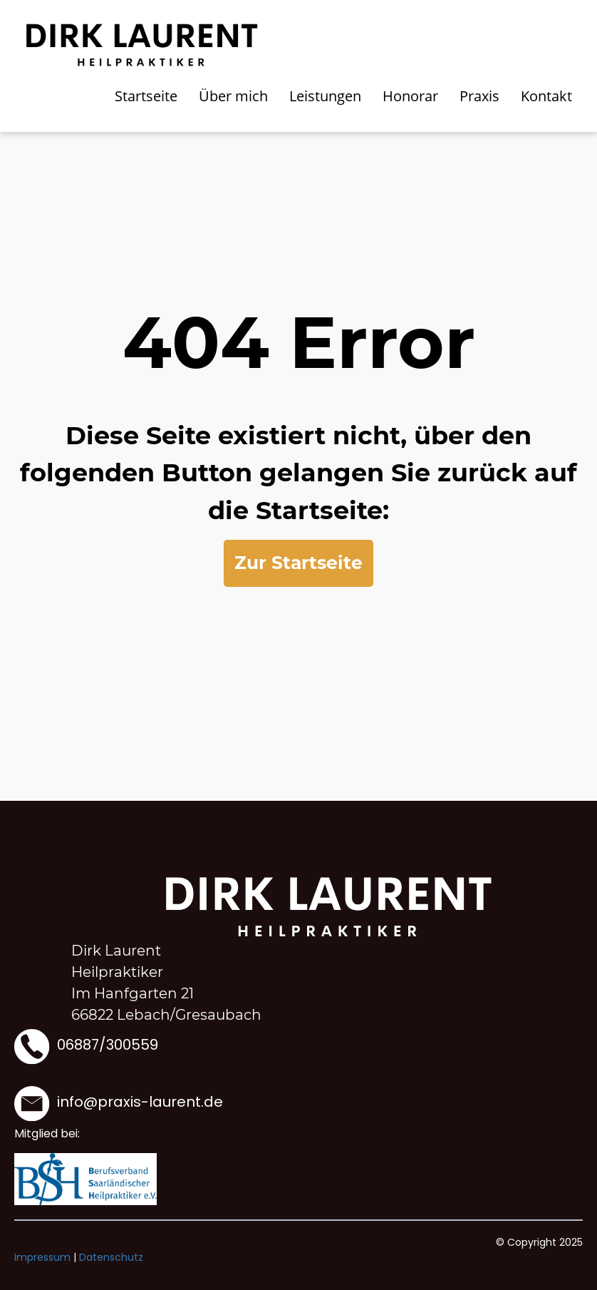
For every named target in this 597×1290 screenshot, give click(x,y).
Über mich (233, 96)
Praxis (479, 96)
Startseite (146, 96)
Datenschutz (111, 1257)
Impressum (42, 1257)
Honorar (410, 96)
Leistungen (325, 96)
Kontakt (546, 96)
